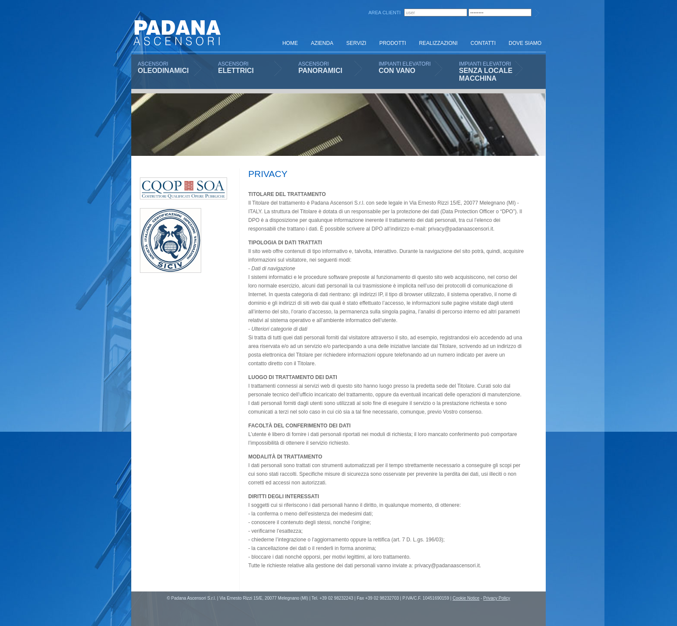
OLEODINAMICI (163, 70)
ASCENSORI (153, 64)
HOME (290, 43)
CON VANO (397, 70)
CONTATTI (483, 43)
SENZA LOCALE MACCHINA (485, 74)
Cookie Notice (465, 598)
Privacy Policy (496, 598)
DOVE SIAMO (525, 43)
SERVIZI (356, 43)
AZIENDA (322, 43)
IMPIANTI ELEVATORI (405, 64)
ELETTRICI (236, 70)
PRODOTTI (392, 43)
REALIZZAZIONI (438, 43)
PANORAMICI (320, 70)
